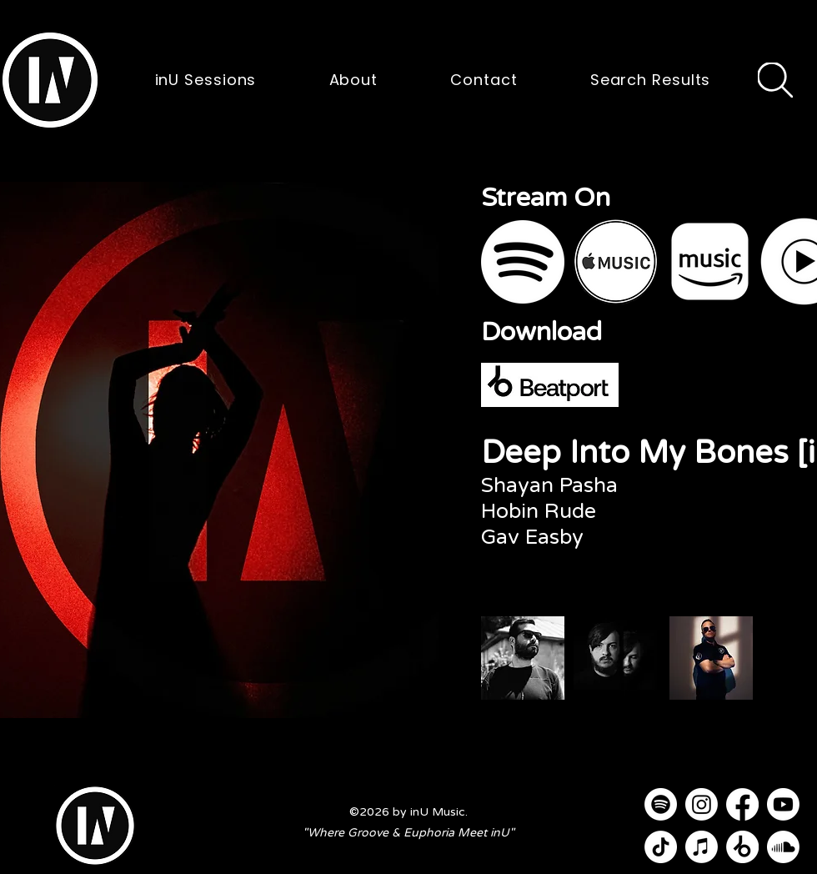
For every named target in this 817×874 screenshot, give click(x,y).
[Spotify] (660, 804)
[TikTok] (660, 847)
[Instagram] (701, 804)
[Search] (775, 80)
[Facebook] (742, 804)
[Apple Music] (701, 847)
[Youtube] (783, 804)
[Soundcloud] (783, 847)
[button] (50, 80)
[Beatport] (742, 847)
